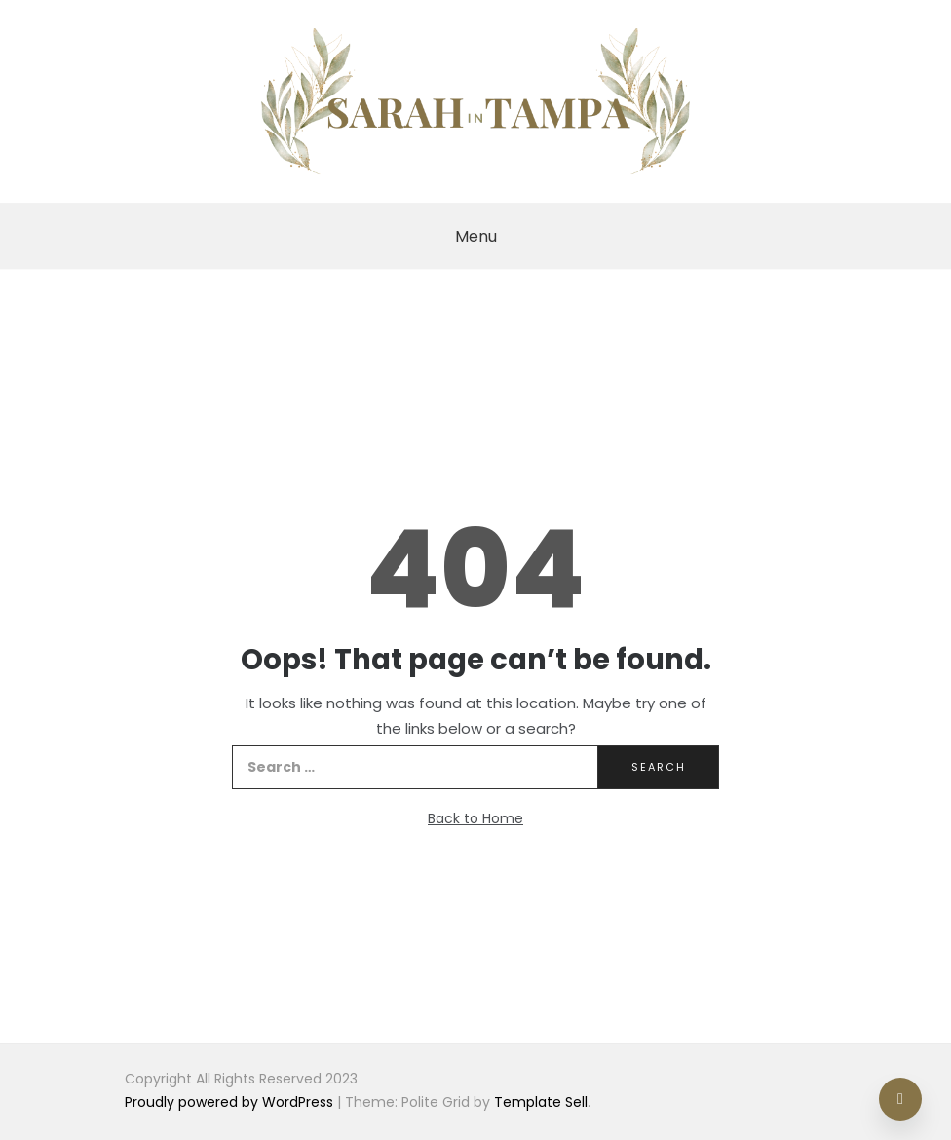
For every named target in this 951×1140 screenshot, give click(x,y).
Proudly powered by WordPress (231, 1102)
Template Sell (541, 1102)
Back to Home (475, 818)
